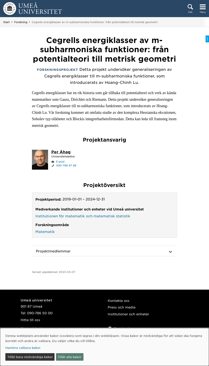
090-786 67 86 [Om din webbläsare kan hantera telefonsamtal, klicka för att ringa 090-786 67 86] (66, 165)
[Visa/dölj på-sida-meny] (207, 39)
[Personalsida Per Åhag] (61, 152)
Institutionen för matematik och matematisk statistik (82, 216)
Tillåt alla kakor (70, 357)
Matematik (45, 231)
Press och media (121, 307)
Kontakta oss (118, 300)
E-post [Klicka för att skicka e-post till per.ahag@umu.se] (60, 161)
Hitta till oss (30, 320)
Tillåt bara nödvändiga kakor (30, 357)
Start (6, 22)
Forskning (20, 22)
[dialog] (104, 347)
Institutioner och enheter (128, 314)
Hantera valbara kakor (23, 348)
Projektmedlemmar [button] (53, 251)
